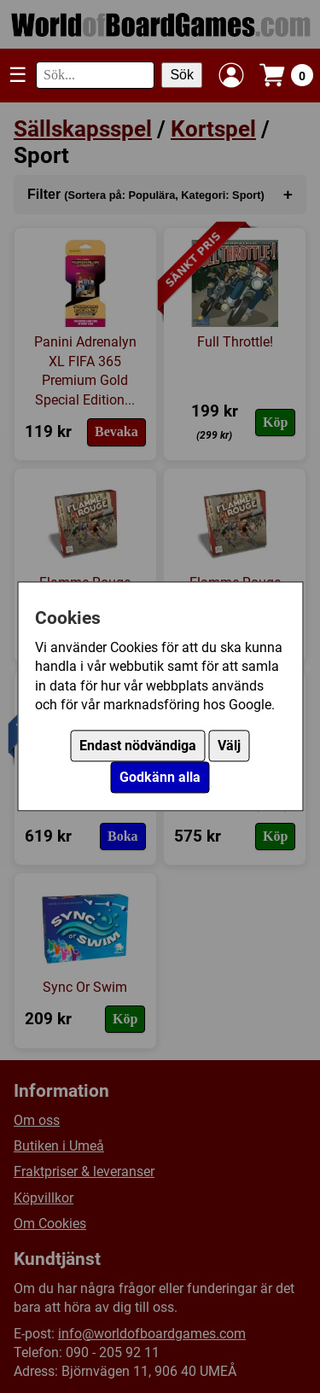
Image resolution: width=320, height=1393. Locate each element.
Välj (229, 746)
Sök (182, 74)
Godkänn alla (160, 778)
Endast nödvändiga (137, 746)
